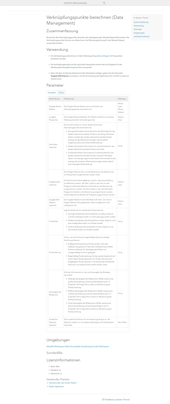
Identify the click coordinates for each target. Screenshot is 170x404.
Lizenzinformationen (142, 36)
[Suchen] (104, 3)
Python (61, 93)
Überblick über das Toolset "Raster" (63, 383)
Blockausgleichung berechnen (71, 67)
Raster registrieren (56, 387)
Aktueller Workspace (55, 347)
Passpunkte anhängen (100, 56)
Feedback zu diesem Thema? (117, 400)
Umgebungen (139, 33)
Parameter (138, 29)
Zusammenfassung (141, 22)
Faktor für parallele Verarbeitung (78, 347)
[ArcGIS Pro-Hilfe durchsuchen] (82, 3)
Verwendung (139, 26)
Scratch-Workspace (101, 347)
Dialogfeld (52, 93)
